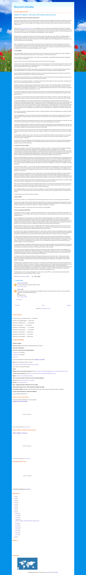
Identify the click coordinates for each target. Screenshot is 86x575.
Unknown (19, 289)
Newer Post (17, 305)
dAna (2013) (15, 356)
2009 (15, 537)
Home (43, 305)
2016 (15, 500)
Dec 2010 (17, 513)
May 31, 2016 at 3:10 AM (22, 296)
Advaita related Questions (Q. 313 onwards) (25, 380)
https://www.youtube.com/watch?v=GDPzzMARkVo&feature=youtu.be (42, 373)
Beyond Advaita (24, 6)
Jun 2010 (17, 525)
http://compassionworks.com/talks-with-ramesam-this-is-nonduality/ (26, 364)
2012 (15, 508)
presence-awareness (21, 283)
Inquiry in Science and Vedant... (20, 401)
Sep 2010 (17, 517)
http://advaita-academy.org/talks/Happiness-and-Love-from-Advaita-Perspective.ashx (52, 371)
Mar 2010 (17, 530)
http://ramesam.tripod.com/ (22, 382)
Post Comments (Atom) (45, 308)
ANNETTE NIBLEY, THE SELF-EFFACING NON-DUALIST (27, 520)
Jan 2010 (17, 534)
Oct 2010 (17, 515)
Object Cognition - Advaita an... (20, 433)
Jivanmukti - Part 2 (16, 354)
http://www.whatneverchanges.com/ (27, 28)
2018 (15, 496)
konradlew (48, 572)
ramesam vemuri (28, 458)
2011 (15, 509)
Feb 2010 (17, 532)
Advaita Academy (29, 375)
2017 (15, 498)
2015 (15, 502)
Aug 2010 (17, 519)
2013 (15, 506)
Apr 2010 (17, 528)
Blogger (56, 572)
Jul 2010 (17, 523)
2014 (15, 504)
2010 (15, 511)
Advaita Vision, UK (20, 375)
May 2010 (17, 527)
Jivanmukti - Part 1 (16, 352)
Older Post (69, 305)
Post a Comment (19, 299)
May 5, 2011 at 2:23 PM (21, 286)
